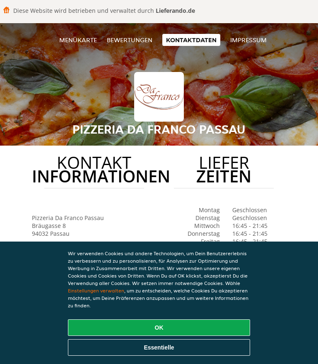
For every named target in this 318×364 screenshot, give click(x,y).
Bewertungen (129, 40)
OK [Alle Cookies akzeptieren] (159, 327)
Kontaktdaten (191, 40)
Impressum (248, 40)
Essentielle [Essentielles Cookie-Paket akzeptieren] (159, 347)
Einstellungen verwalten (96, 290)
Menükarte (78, 40)
